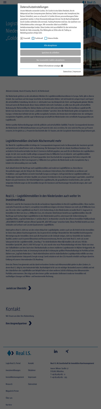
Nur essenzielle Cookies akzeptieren (51, 60)
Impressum (77, 71)
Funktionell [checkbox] (39, 38)
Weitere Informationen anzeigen (50, 66)
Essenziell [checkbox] (27, 38)
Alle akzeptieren (50, 45)
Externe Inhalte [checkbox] (53, 38)
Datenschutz (67, 71)
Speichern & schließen (50, 52)
